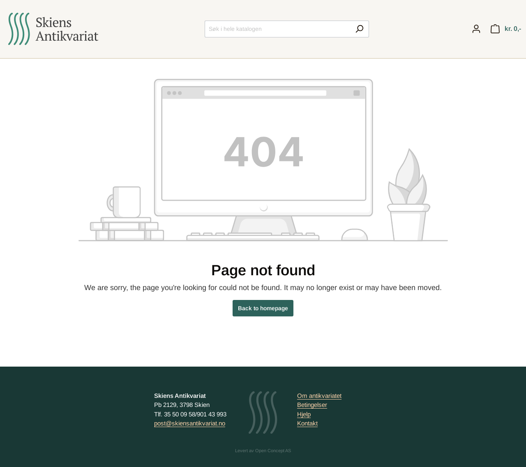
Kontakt (307, 423)
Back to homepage (263, 308)
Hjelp (304, 414)
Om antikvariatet (319, 395)
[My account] (476, 29)
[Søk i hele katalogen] (277, 29)
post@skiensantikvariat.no (189, 423)
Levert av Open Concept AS (263, 450)
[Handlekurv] (506, 29)
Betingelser (312, 404)
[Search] (359, 29)
